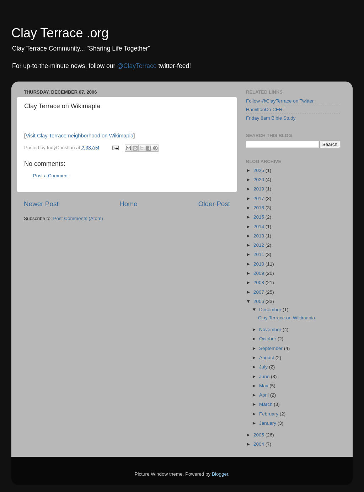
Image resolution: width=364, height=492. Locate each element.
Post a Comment (51, 175)
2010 (259, 264)
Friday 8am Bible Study (271, 118)
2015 (259, 217)
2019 (259, 189)
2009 (259, 273)
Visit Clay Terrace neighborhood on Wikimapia (79, 135)
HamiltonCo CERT (265, 109)
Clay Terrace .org (59, 33)
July (264, 367)
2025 (259, 170)
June (265, 376)
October (268, 338)
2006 (259, 301)
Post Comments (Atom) (78, 218)
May (264, 385)
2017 (259, 198)
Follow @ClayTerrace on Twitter (280, 101)
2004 (259, 444)
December (271, 309)
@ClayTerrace (136, 65)
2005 (259, 435)
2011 (259, 254)
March (266, 404)
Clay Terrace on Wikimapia (286, 317)
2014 (259, 226)
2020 (259, 179)
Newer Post (41, 204)
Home (128, 204)
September (271, 348)
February (269, 414)
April (264, 395)
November (271, 329)
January (268, 423)
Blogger (220, 474)
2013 (259, 236)
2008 (259, 282)
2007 (259, 292)
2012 (259, 245)
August (267, 357)
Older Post (214, 204)
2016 (259, 207)
